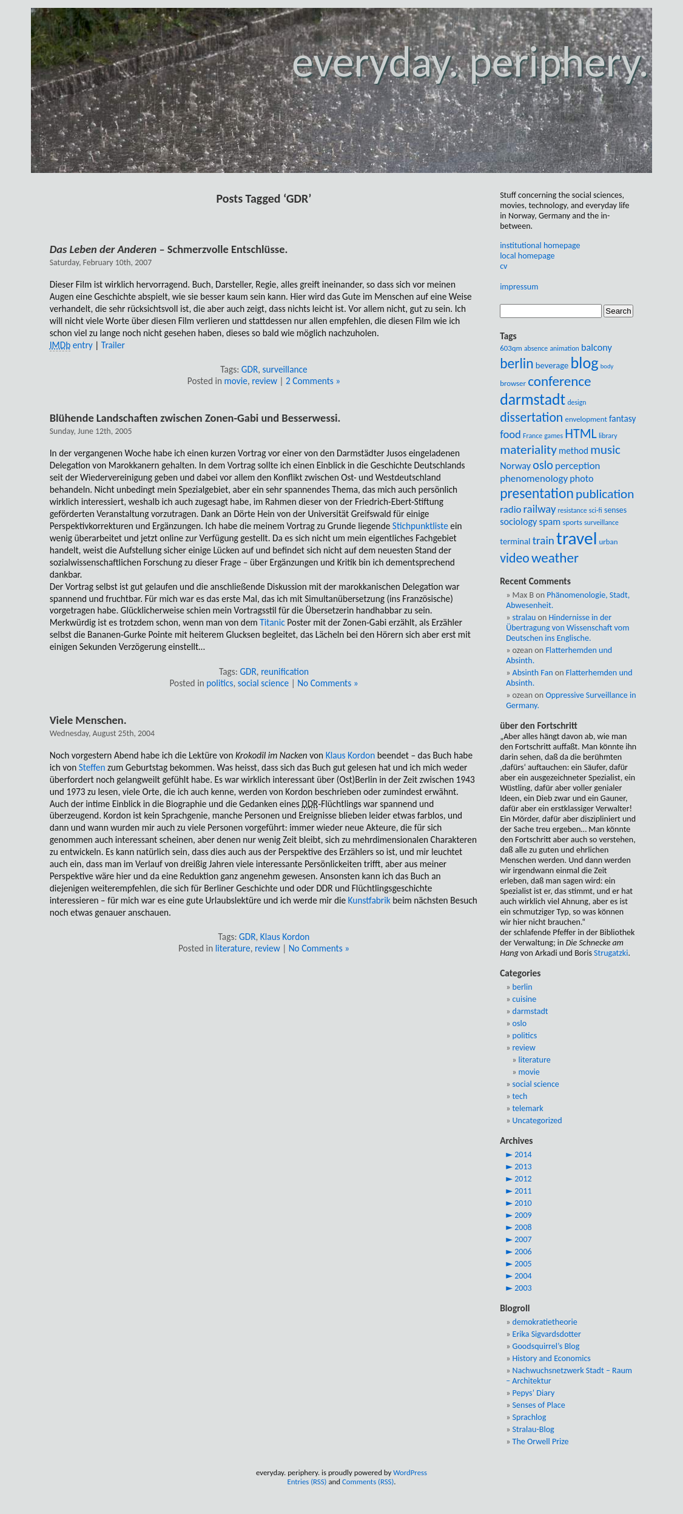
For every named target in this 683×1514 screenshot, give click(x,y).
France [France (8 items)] (532, 435)
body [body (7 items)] (607, 366)
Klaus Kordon (350, 755)
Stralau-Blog (533, 1429)
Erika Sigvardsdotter (547, 1334)
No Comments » (327, 683)
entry (71, 345)
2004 (523, 1276)
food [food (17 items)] (510, 434)
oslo (520, 1023)
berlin (523, 987)
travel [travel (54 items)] (576, 538)
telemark (528, 1108)
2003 (523, 1288)
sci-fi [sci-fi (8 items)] (595, 510)
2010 (523, 1203)
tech (520, 1096)
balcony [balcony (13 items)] (596, 347)
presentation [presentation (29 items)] (537, 493)
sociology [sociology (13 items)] (518, 521)
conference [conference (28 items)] (559, 381)
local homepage (527, 256)
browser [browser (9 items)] (513, 383)
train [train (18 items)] (543, 540)
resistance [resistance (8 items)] (572, 510)
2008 (523, 1227)
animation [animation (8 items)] (564, 348)
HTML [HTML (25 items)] (581, 433)
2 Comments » (313, 381)
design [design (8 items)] (576, 402)
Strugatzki (611, 953)
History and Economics (552, 1358)
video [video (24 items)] (515, 558)
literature (233, 948)
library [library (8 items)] (608, 435)
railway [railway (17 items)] (539, 509)
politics (219, 683)
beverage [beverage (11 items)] (552, 365)
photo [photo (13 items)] (581, 478)
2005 (523, 1264)
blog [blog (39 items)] (585, 363)
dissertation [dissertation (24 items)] (531, 417)
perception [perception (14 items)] (577, 465)
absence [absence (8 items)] (536, 348)
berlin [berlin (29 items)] (516, 363)
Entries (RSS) (306, 1481)
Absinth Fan (533, 672)
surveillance (285, 369)
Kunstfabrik (369, 900)
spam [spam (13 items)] (550, 521)
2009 (523, 1215)
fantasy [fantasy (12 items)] (622, 418)
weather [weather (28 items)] (555, 557)
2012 (523, 1179)
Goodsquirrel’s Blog (546, 1346)
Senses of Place (539, 1405)
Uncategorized (537, 1120)
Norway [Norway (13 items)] (515, 465)
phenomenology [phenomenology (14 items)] (534, 478)
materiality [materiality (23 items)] (528, 450)
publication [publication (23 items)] (605, 494)
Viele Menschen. (88, 720)
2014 (523, 1154)
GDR (249, 369)
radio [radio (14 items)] (510, 509)
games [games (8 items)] (553, 435)
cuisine (525, 999)
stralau (524, 617)
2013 (523, 1166)
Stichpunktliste (420, 526)
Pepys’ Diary (534, 1393)
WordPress (410, 1472)
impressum (519, 287)
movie (235, 381)
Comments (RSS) (368, 1481)
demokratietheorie (545, 1322)
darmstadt (530, 1011)
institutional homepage (540, 245)
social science (263, 683)
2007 (523, 1239)
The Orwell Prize (541, 1441)
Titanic (272, 622)
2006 (523, 1251)
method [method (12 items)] (573, 450)
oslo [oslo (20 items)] (543, 465)
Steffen (92, 767)
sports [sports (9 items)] (572, 522)
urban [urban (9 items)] (608, 541)
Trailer (113, 345)
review (264, 381)
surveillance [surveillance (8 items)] (601, 522)
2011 (523, 1191)
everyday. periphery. (470, 61)
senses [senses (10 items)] (615, 510)
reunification (285, 671)
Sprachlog (530, 1417)
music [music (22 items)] (605, 450)
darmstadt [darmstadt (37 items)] (532, 399)
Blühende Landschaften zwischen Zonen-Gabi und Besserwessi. (195, 418)
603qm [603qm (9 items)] (511, 348)
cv (503, 266)
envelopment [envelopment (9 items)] (586, 419)
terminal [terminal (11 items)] (515, 541)
